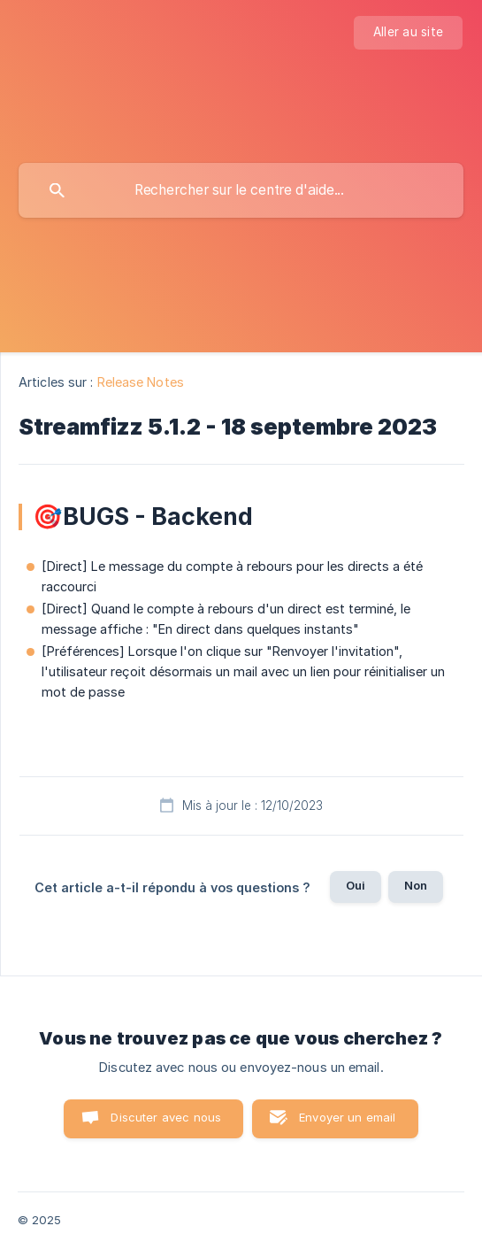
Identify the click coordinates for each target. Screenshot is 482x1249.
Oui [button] (355, 885)
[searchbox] (241, 190)
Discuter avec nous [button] (166, 1117)
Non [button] (415, 885)
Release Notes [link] (140, 381)
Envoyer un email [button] (347, 1117)
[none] (408, 33)
